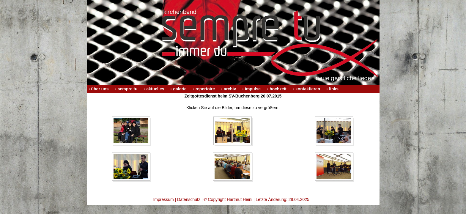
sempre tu (128, 88)
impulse (253, 88)
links (334, 88)
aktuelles (155, 88)
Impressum (163, 199)
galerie (179, 88)
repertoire (205, 88)
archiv (230, 88)
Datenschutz (188, 199)
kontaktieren (307, 88)
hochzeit (278, 88)
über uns (100, 88)
